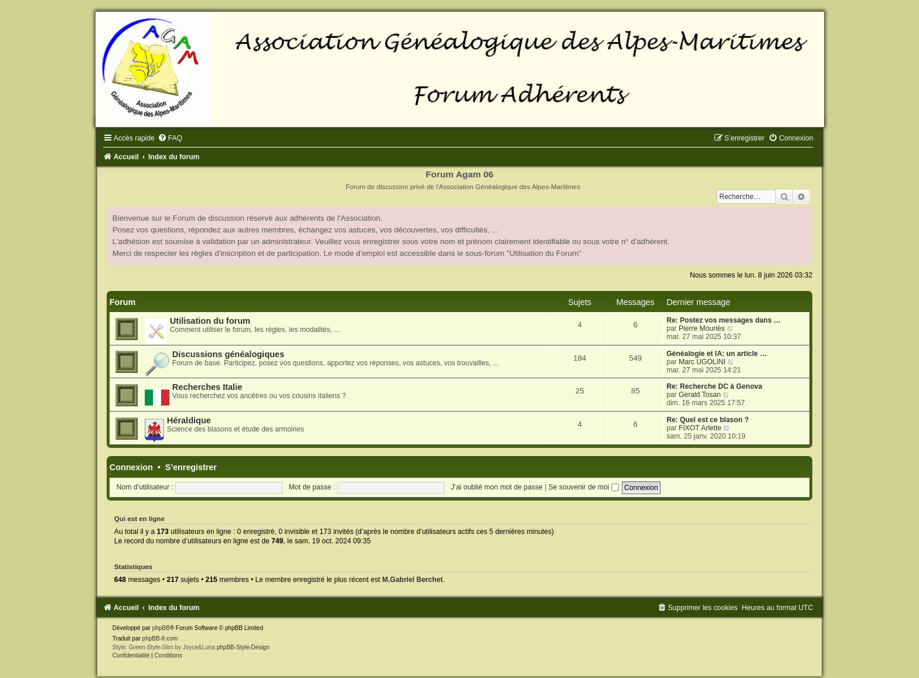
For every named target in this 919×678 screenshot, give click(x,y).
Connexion (131, 467)
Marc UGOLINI (702, 362)
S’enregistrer (191, 467)
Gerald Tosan (700, 395)
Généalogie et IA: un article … (716, 354)
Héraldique (189, 420)
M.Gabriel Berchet (412, 580)
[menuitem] (170, 138)
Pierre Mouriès (702, 328)
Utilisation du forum (210, 321)
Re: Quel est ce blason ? (707, 420)
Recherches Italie (207, 387)
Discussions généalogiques (228, 354)
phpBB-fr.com (160, 638)
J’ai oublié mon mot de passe (497, 487)
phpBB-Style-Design (243, 647)
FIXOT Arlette (700, 428)
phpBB (161, 628)
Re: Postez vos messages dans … (723, 320)
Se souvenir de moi (584, 487)
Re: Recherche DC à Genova (714, 386)
